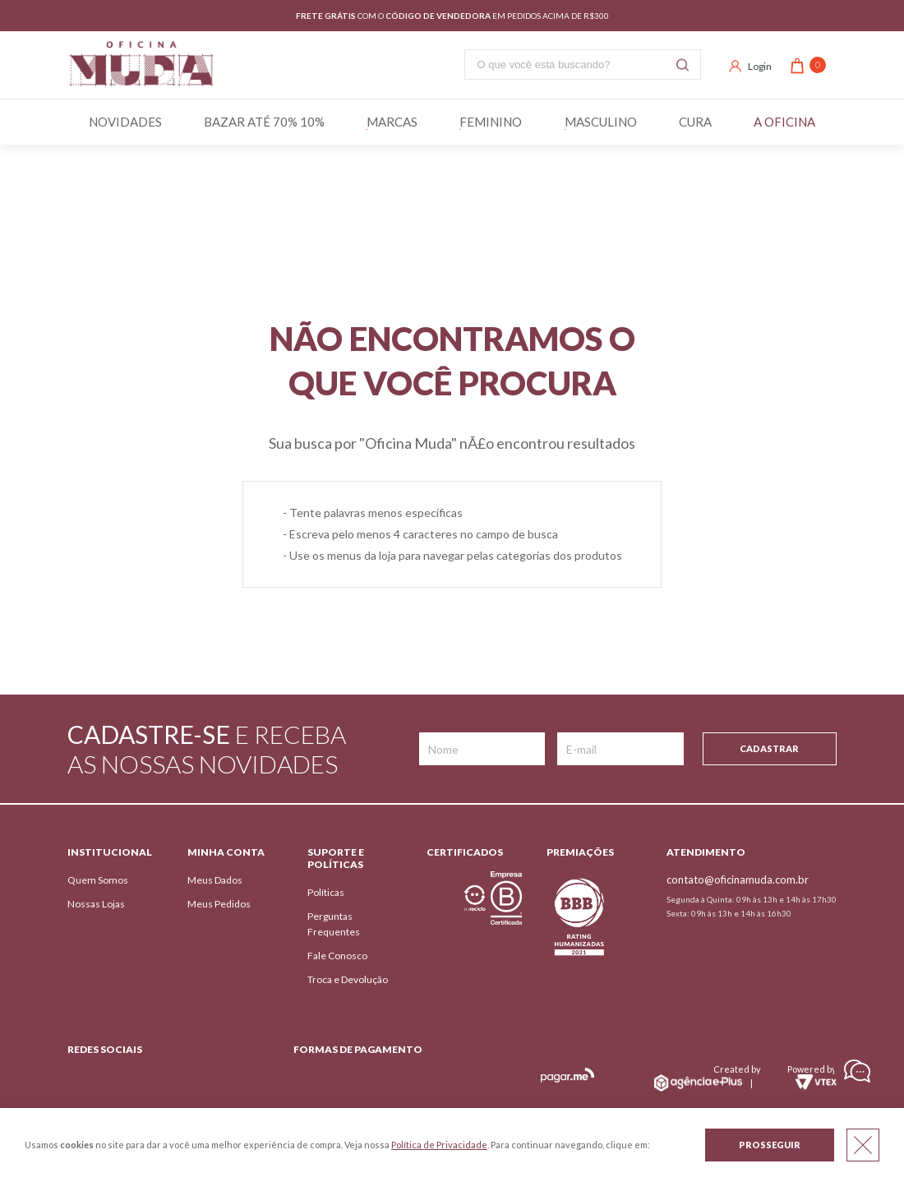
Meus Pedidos (219, 904)
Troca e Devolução (347, 979)
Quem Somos (97, 880)
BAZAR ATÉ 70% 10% (264, 121)
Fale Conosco (337, 955)
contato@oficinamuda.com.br (737, 879)
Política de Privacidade (439, 1144)
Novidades (125, 121)
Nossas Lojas (96, 904)
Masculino (601, 121)
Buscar (682, 64)
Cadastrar (769, 748)
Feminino (490, 121)
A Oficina (784, 121)
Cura (695, 121)
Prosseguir (769, 1144)
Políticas (325, 892)
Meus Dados (214, 880)
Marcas (392, 121)
